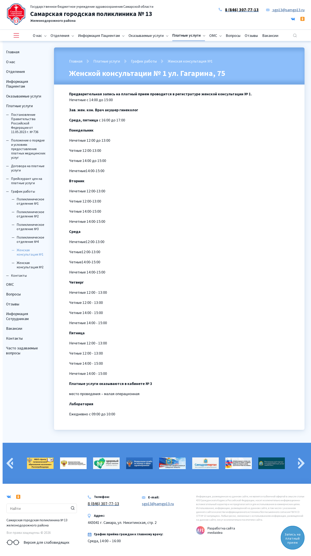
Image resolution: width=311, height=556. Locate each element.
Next (301, 463)
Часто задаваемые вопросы (22, 350)
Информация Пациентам (99, 35)
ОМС (213, 35)
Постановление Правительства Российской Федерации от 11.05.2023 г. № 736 (24, 123)
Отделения (60, 35)
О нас (37, 35)
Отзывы (251, 35)
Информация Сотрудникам (17, 316)
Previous (9, 463)
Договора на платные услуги (27, 168)
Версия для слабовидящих (37, 542)
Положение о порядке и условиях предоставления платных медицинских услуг (28, 149)
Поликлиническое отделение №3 (30, 226)
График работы (23, 191)
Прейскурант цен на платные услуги (26, 180)
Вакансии (270, 35)
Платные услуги (186, 35)
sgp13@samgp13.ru (285, 9)
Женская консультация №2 (30, 265)
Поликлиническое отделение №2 (30, 214)
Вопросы (233, 35)
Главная (12, 51)
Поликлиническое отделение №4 (30, 239)
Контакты (19, 275)
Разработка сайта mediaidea (221, 530)
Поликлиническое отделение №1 (30, 201)
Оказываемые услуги (146, 35)
